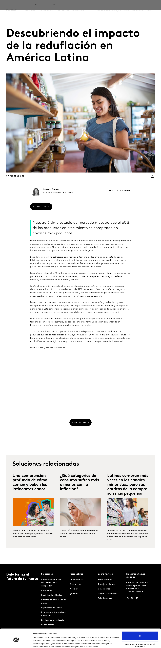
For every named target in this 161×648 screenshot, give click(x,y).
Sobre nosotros (103, 5)
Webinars (74, 589)
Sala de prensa (105, 598)
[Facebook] (132, 598)
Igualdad (74, 594)
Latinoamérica (76, 580)
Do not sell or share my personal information (140, 635)
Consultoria (46, 591)
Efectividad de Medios (51, 595)
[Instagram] (127, 598)
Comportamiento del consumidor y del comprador (51, 583)
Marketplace (78, 5)
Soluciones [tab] (30, 5)
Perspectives (63, 5)
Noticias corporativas (107, 594)
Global (148, 5)
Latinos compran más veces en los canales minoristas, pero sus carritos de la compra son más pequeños (127, 491)
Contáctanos (137, 5)
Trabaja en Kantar (120, 5)
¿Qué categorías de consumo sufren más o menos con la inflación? (79, 489)
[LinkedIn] (136, 598)
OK (140, 625)
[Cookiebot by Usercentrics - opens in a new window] (16, 643)
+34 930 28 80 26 (135, 592)
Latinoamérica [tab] (46, 5)
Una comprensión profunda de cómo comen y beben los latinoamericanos (30, 489)
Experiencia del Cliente (52, 608)
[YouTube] (141, 598)
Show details (39, 643)
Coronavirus (75, 584)
